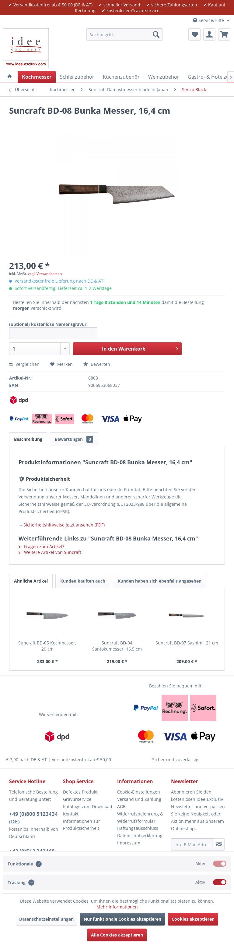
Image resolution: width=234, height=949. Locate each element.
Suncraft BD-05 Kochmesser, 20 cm (47, 646)
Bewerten (96, 364)
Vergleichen (24, 364)
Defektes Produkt (80, 792)
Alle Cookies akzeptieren (117, 935)
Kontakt (71, 814)
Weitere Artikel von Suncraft (50, 552)
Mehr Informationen (117, 907)
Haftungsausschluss (137, 828)
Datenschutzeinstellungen (46, 919)
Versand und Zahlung (139, 799)
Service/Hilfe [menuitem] (209, 20)
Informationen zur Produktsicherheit (81, 824)
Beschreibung (28, 439)
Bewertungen (74, 439)
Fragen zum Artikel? (41, 546)
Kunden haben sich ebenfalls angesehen (159, 581)
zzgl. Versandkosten (45, 273)
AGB (121, 806)
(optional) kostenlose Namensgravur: (48, 324)
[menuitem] (124, 34)
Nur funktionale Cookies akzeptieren (122, 919)
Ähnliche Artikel (31, 581)
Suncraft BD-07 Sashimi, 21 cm (186, 643)
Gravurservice (77, 799)
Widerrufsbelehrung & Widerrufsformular (140, 817)
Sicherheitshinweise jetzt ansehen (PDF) (64, 525)
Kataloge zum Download (87, 806)
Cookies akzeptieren (193, 919)
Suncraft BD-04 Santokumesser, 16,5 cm (117, 646)
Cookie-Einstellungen (138, 792)
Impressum (128, 843)
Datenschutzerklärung (139, 835)
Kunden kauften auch (82, 581)
